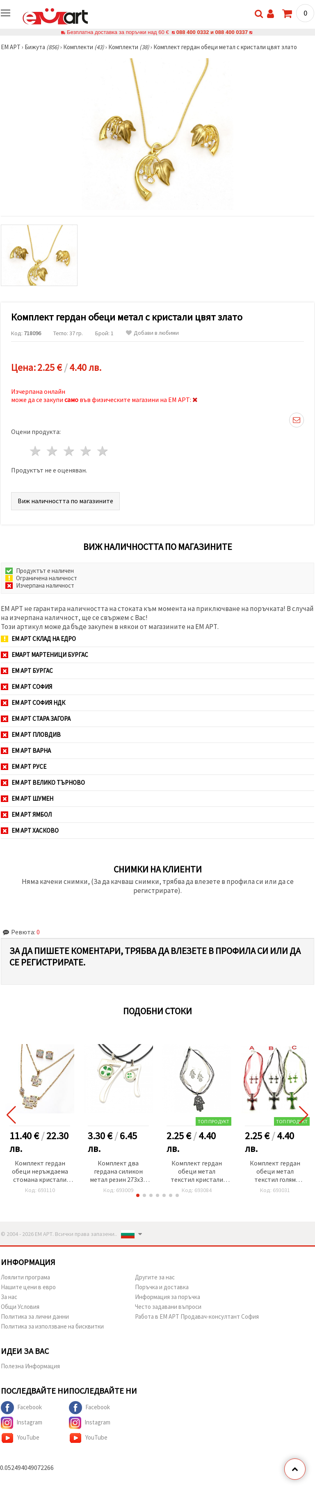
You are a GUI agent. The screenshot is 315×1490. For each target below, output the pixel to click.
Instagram (21, 1423)
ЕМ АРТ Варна (26, 750)
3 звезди (69, 451)
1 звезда (35, 451)
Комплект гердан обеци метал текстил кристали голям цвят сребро (197, 1172)
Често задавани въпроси (168, 1307)
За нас (9, 1297)
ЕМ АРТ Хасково (30, 830)
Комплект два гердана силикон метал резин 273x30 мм (118, 1172)
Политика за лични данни (35, 1316)
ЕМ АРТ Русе (23, 766)
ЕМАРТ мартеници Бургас (44, 655)
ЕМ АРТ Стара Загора (36, 718)
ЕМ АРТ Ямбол (26, 814)
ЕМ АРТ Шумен (27, 798)
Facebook (21, 1407)
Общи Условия (20, 1307)
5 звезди (102, 451)
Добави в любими (152, 333)
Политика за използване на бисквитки (52, 1326)
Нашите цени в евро (28, 1287)
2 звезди (52, 451)
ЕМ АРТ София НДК (33, 702)
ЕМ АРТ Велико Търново (43, 782)
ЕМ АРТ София (26, 686)
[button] (137, 1195)
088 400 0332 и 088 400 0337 (212, 32)
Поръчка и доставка (162, 1287)
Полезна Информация (30, 1366)
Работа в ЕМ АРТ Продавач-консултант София (197, 1316)
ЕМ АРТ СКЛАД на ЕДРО (38, 639)
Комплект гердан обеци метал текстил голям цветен (275, 1172)
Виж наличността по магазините (65, 501)
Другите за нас (155, 1277)
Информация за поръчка (167, 1297)
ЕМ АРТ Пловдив (31, 734)
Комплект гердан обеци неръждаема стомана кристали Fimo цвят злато (40, 1172)
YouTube (20, 1438)
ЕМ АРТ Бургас (27, 671)
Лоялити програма (25, 1277)
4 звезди (86, 451)
